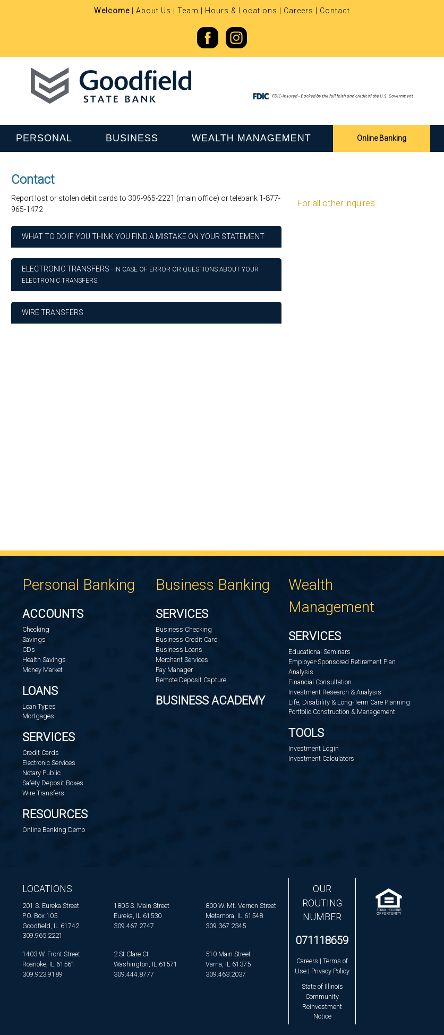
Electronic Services (48, 763)
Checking (35, 629)
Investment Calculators (321, 758)
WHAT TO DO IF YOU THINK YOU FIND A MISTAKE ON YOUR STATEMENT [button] (143, 236)
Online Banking (381, 138)
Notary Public (41, 773)
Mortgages (38, 716)
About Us (153, 10)
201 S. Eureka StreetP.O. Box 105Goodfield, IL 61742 (50, 916)
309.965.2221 (42, 935)
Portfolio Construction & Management (341, 712)
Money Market (42, 670)
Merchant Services (182, 660)
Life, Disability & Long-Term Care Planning (349, 702)
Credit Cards (40, 753)
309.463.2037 (226, 974)
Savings (34, 639)
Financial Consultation (320, 682)
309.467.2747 (134, 926)
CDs (28, 650)
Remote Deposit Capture (191, 680)
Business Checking (184, 629)
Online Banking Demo (53, 830)
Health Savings (44, 660)
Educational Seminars (319, 652)
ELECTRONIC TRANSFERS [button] (140, 274)
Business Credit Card (187, 639)
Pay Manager (174, 670)
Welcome (112, 10)
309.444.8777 (134, 974)
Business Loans (179, 650)
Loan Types (39, 706)
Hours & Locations (241, 10)
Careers (298, 10)
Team (188, 10)
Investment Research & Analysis (334, 692)
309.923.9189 (42, 974)
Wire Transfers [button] (52, 312)
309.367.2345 (226, 926)
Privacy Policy (330, 971)
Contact (335, 10)
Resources (55, 814)
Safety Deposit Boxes (52, 783)
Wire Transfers (43, 793)
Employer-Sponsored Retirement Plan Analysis (342, 667)
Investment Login (313, 748)
